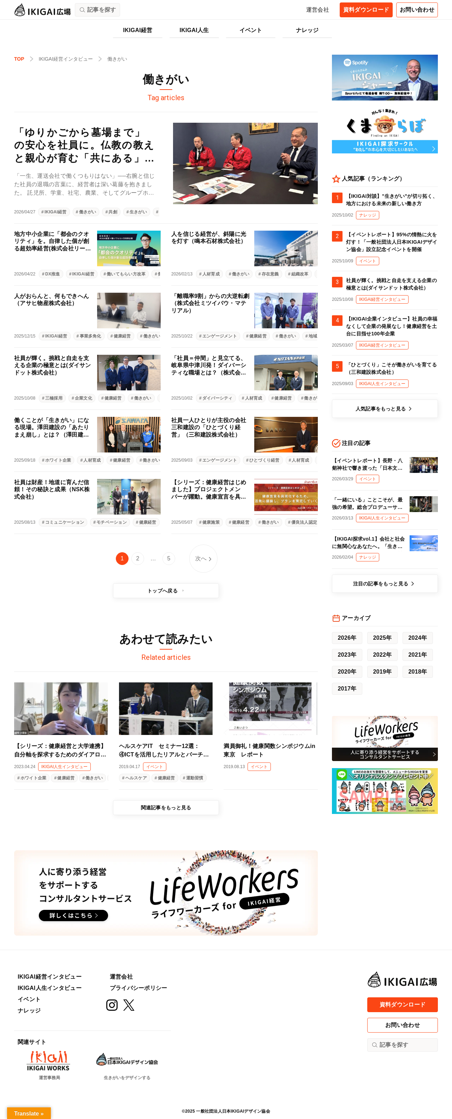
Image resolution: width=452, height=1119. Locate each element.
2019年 (382, 672)
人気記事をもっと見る (385, 409)
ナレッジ (307, 30)
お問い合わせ (417, 10)
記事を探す (390, 1044)
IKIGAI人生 (194, 30)
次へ (201, 558)
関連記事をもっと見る (166, 807)
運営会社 (317, 10)
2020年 (347, 672)
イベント (250, 30)
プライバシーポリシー (138, 988)
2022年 (382, 655)
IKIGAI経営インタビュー (50, 977)
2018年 (417, 672)
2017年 (347, 689)
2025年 (382, 638)
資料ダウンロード (366, 10)
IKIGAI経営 (138, 30)
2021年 (417, 655)
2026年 (347, 638)
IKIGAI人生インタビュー (50, 988)
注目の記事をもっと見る (385, 583)
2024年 (417, 638)
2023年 (347, 655)
